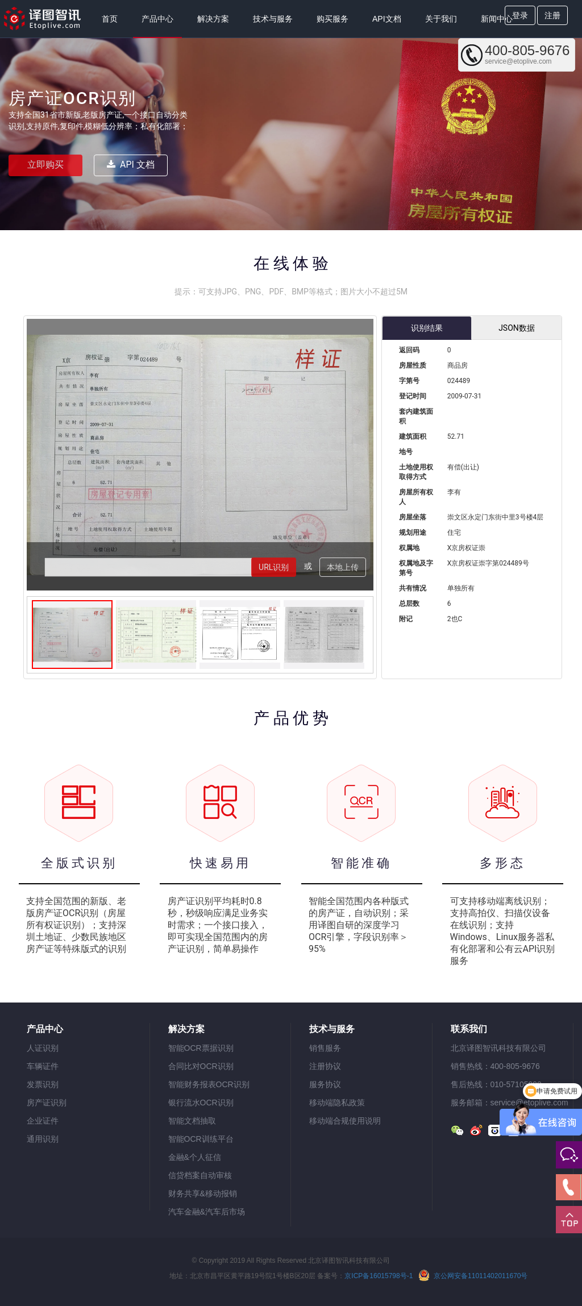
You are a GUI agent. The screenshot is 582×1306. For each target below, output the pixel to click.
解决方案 (213, 18)
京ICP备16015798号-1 (378, 1276)
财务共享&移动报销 (202, 1193)
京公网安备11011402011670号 (472, 1275)
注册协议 (325, 1066)
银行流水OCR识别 (201, 1102)
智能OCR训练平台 (201, 1138)
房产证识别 (46, 1102)
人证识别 (43, 1048)
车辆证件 (43, 1066)
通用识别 (43, 1138)
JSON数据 (516, 327)
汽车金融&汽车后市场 (206, 1211)
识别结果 (427, 327)
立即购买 (45, 164)
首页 (110, 18)
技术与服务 (273, 18)
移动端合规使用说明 (345, 1120)
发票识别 (43, 1084)
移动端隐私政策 (337, 1102)
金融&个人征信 (194, 1157)
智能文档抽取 (192, 1120)
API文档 (386, 18)
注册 (552, 15)
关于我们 (441, 18)
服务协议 (325, 1084)
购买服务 (332, 18)
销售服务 (325, 1048)
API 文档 (131, 164)
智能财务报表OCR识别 (209, 1084)
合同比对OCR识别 (201, 1066)
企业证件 (43, 1120)
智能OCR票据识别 (201, 1048)
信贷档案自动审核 (200, 1175)
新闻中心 (497, 18)
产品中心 (157, 18)
